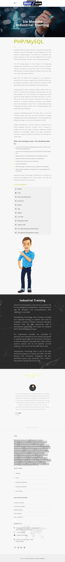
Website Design (23, 456)
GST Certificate (18, 513)
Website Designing (33, 456)
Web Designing (40, 458)
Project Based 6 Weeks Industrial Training (29, 445)
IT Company (23, 464)
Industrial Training (24, 442)
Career (17, 478)
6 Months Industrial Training (26, 444)
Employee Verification (21, 486)
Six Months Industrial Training (22, 440)
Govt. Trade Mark (18, 517)
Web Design (32, 458)
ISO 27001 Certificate (19, 506)
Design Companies (32, 460)
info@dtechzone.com (22, 535)
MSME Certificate (18, 510)
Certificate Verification (21, 482)
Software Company (35, 462)
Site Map (18, 473)
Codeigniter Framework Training (27, 455)
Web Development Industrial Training (34, 447)
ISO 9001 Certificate (19, 503)
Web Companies (25, 462)
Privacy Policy (19, 491)
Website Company (39, 464)
